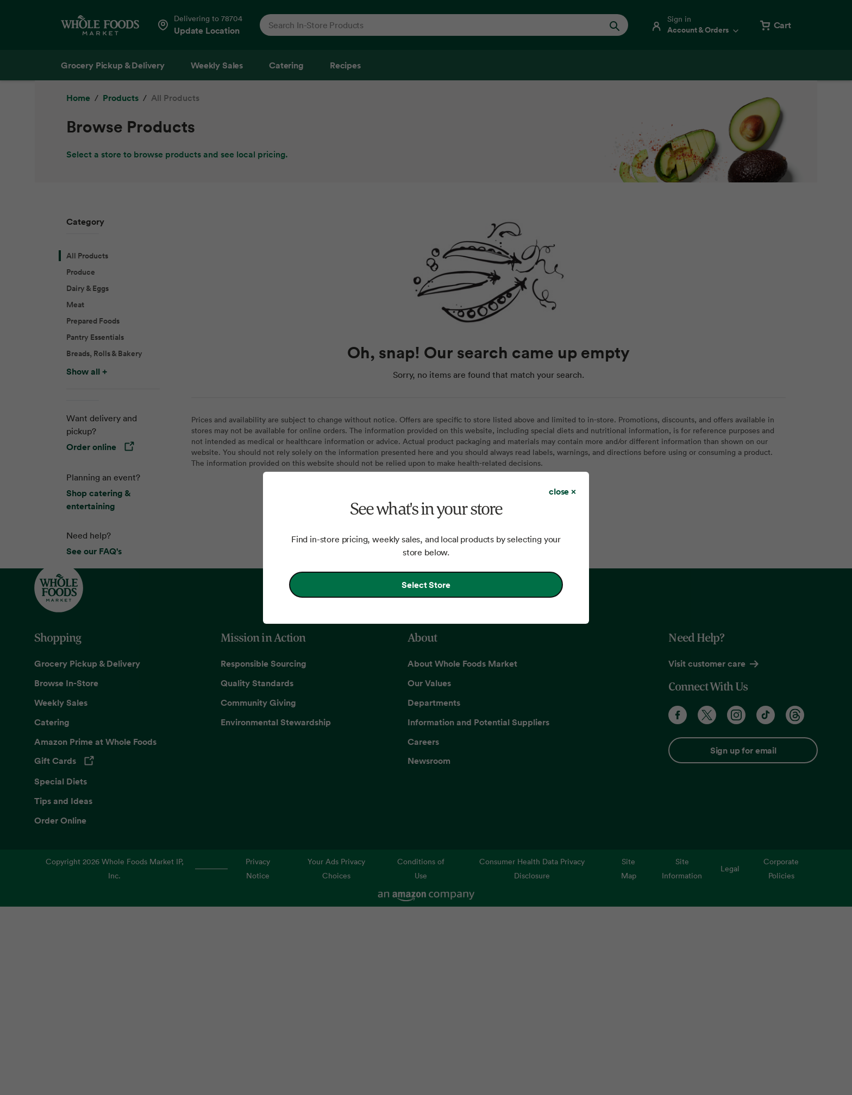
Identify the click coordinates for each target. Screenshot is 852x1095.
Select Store (426, 585)
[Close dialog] (562, 491)
